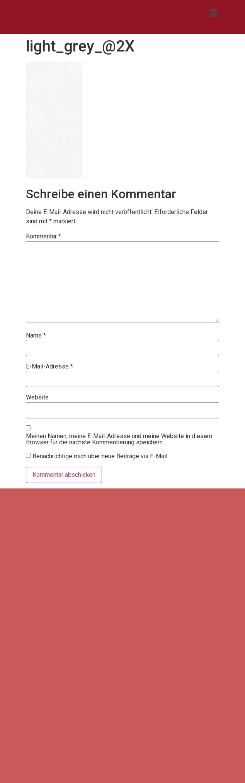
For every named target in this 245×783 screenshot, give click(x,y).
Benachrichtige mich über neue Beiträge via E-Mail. (100, 455)
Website (37, 397)
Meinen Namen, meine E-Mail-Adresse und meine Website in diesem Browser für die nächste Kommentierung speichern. (119, 439)
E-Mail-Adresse (49, 366)
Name (36, 335)
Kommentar (43, 236)
